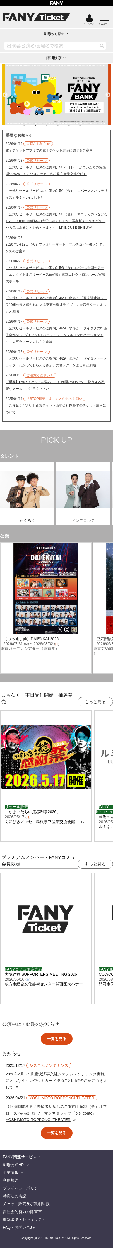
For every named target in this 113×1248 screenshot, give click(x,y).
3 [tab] (52, 125)
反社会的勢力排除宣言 (22, 1211)
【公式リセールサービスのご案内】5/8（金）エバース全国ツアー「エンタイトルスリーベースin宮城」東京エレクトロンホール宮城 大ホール (56, 274)
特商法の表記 (14, 1196)
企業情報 (10, 1172)
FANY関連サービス (20, 1157)
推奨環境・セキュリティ (24, 1219)
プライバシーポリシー (22, 1188)
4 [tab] (63, 125)
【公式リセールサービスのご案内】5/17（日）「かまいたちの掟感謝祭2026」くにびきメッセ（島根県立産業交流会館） (56, 170)
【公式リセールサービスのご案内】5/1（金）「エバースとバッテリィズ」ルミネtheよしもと (56, 194)
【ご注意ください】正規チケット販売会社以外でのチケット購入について (56, 409)
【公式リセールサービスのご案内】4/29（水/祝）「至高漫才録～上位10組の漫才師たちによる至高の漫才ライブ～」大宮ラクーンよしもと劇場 (56, 304)
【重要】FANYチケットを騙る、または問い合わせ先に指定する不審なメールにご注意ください (55, 385)
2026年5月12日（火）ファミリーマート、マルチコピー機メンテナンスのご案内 (56, 247)
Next (108, 92)
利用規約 (10, 1180)
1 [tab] (29, 125)
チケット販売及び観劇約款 (26, 1204)
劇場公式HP (13, 1164)
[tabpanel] (56, 94)
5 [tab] (74, 125)
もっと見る (95, 701)
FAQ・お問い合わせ (20, 1227)
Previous (5, 92)
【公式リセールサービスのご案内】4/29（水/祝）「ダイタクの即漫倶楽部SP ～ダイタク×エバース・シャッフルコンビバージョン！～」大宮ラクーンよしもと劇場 (56, 335)
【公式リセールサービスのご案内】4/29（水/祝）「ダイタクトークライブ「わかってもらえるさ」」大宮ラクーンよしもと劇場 (56, 362)
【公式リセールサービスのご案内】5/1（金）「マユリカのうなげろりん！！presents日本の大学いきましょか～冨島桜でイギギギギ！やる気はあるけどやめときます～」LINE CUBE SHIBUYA (56, 221)
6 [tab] (85, 125)
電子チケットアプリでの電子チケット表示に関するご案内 (49, 150)
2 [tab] (41, 125)
